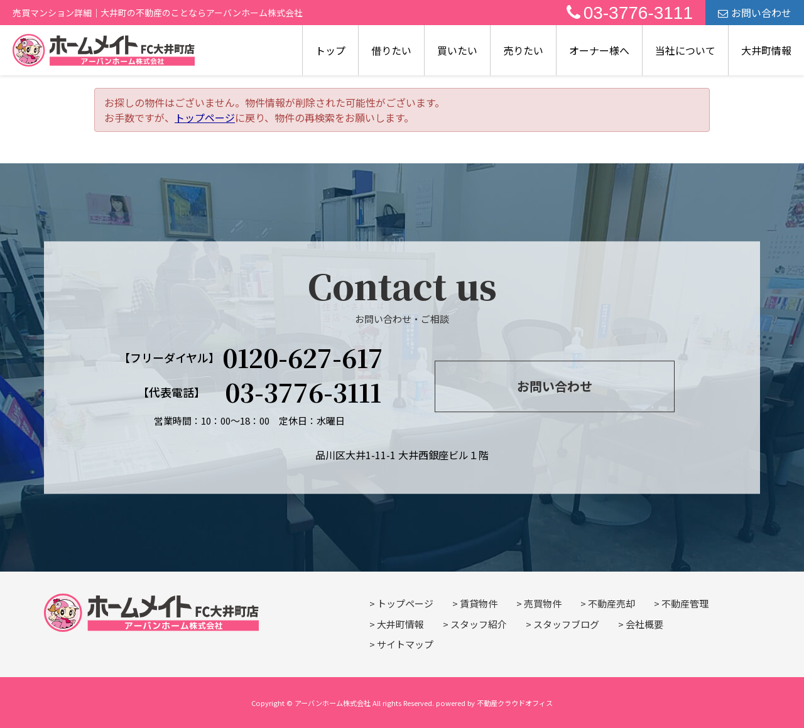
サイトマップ (405, 644)
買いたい (457, 50)
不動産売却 (611, 603)
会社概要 (644, 624)
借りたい (391, 50)
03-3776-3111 (630, 13)
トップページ (205, 117)
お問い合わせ (754, 12)
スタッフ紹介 (478, 624)
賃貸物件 (478, 603)
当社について (685, 50)
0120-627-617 (302, 357)
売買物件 (543, 603)
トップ (330, 50)
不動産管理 (685, 603)
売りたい (523, 50)
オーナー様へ (599, 50)
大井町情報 (766, 50)
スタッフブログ (566, 624)
